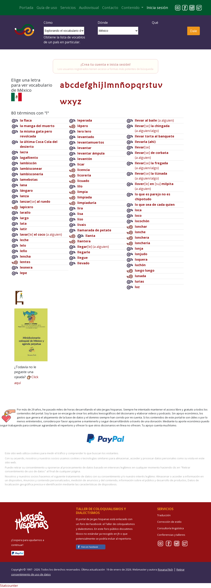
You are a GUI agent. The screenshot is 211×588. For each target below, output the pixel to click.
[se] (35, 201)
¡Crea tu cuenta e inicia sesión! (106, 64)
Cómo (48, 22)
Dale (193, 31)
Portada (26, 7)
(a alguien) (154, 120)
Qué (155, 22)
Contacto (110, 7)
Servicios (68, 7)
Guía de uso (47, 7)
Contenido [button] (131, 7)
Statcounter (9, 585)
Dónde (103, 22)
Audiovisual (89, 7)
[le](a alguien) (41, 234)
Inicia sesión (157, 7)
